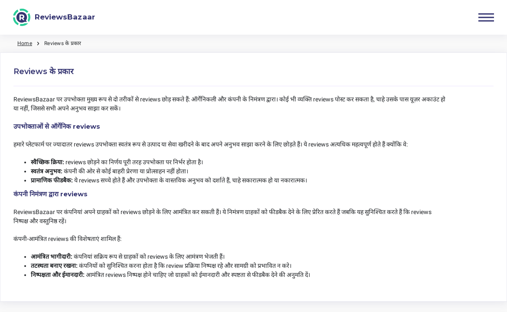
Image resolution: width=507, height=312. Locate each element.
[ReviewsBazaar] (54, 17)
